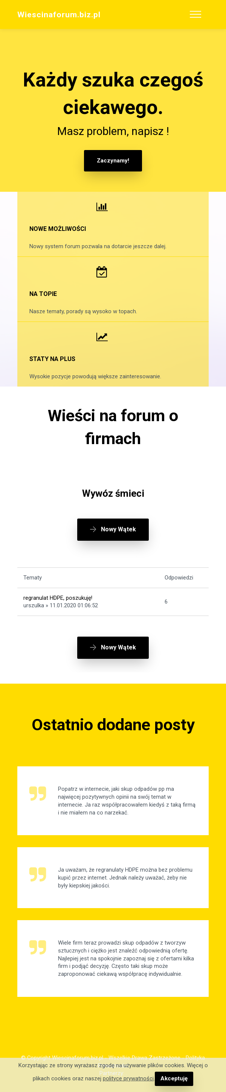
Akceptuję (173, 1078)
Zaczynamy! (113, 160)
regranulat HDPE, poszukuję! (57, 597)
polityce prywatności (128, 1078)
